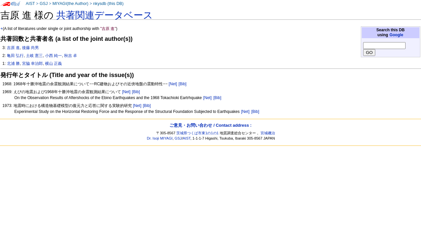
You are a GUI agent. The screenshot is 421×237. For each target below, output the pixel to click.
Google (396, 35)
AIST (30, 3)
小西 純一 (53, 55)
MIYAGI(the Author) (70, 3)
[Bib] (182, 84)
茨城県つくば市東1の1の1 (197, 133)
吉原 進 (13, 47)
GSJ (43, 3)
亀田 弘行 (15, 55)
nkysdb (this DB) (108, 3)
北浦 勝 (13, 63)
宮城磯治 (267, 133)
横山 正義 (53, 63)
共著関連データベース (104, 15)
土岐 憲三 (34, 55)
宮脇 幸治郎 (32, 63)
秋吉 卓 (70, 55)
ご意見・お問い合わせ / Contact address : (210, 125)
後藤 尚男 (30, 47)
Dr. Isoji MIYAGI (160, 138)
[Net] (173, 84)
